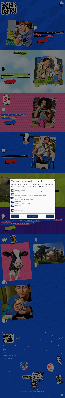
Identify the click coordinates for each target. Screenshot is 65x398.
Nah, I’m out (15, 216)
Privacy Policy (42, 186)
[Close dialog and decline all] (54, 180)
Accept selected (32, 216)
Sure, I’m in (50, 216)
